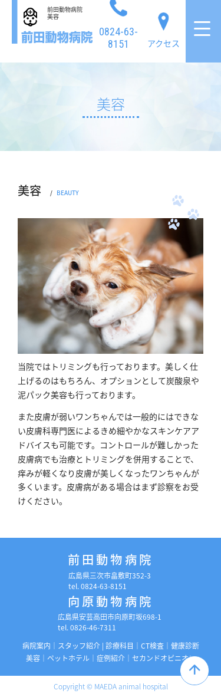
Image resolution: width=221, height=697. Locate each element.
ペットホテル (68, 658)
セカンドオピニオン (164, 658)
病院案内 (36, 645)
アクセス (163, 27)
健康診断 (185, 645)
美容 (33, 658)
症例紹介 (111, 658)
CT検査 (152, 645)
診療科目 (119, 645)
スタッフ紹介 (79, 645)
